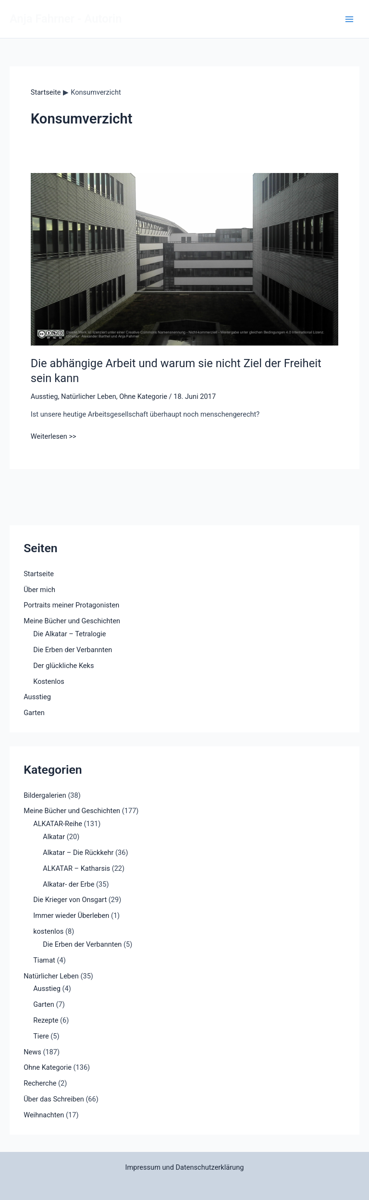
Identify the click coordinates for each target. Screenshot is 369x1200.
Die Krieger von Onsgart (70, 899)
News (32, 1052)
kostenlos (48, 931)
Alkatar (54, 836)
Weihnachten (44, 1115)
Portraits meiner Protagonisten (71, 605)
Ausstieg (44, 396)
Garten (34, 712)
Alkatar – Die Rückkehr (78, 852)
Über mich (39, 589)
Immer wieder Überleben (71, 915)
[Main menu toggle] (349, 19)
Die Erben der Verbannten (72, 649)
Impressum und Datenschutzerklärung (184, 1167)
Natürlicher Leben (88, 396)
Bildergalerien (45, 795)
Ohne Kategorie (143, 396)
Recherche (40, 1083)
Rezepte (45, 1020)
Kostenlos (48, 681)
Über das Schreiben (54, 1099)
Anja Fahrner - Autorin (66, 18)
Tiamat (44, 960)
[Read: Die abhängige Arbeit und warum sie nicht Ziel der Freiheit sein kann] (184, 258)
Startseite (39, 573)
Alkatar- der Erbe (68, 884)
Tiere (41, 1036)
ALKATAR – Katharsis (76, 868)
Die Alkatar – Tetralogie (69, 634)
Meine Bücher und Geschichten (72, 621)
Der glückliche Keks (63, 665)
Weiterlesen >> (53, 436)
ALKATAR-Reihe (57, 823)
